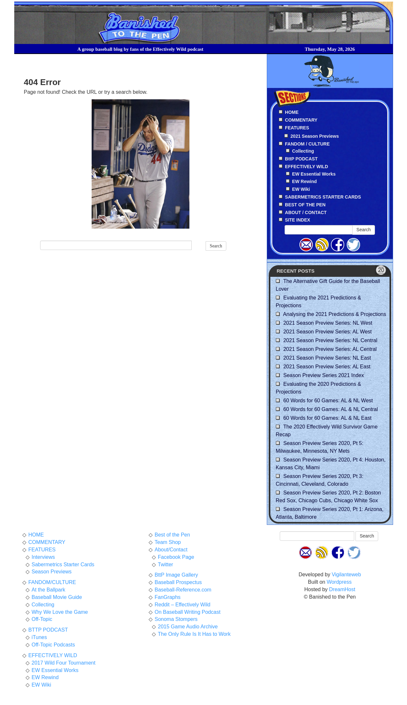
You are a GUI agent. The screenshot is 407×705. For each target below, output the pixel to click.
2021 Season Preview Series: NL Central (330, 340)
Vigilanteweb (346, 574)
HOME (36, 534)
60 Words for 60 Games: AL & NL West (328, 400)
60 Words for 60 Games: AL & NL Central (330, 409)
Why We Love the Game (60, 612)
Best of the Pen (172, 534)
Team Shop (168, 542)
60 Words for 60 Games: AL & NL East (327, 418)
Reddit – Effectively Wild (182, 604)
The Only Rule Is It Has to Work (194, 634)
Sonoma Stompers (176, 619)
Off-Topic (42, 619)
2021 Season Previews (314, 136)
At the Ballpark (48, 589)
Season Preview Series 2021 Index (323, 375)
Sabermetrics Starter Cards (63, 564)
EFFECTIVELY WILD (52, 655)
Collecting (303, 151)
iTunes (39, 637)
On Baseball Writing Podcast (187, 612)
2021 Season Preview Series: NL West (327, 323)
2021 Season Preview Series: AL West (327, 331)
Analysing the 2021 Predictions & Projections (334, 314)
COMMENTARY (46, 542)
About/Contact (171, 549)
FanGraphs (168, 597)
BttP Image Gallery (176, 575)
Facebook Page (176, 557)
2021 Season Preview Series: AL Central (330, 349)
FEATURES (42, 549)
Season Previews (52, 571)
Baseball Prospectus (178, 582)
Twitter (165, 564)
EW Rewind (304, 181)
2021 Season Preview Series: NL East (327, 358)
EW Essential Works (313, 174)
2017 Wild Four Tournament (64, 663)
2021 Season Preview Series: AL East (326, 366)
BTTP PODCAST (48, 630)
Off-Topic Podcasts (53, 644)
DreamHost (342, 589)
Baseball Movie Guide (57, 597)
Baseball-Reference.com (183, 589)
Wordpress (339, 582)
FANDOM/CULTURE (52, 582)
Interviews (43, 557)
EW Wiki (301, 189)
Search (216, 246)
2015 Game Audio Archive (188, 626)
